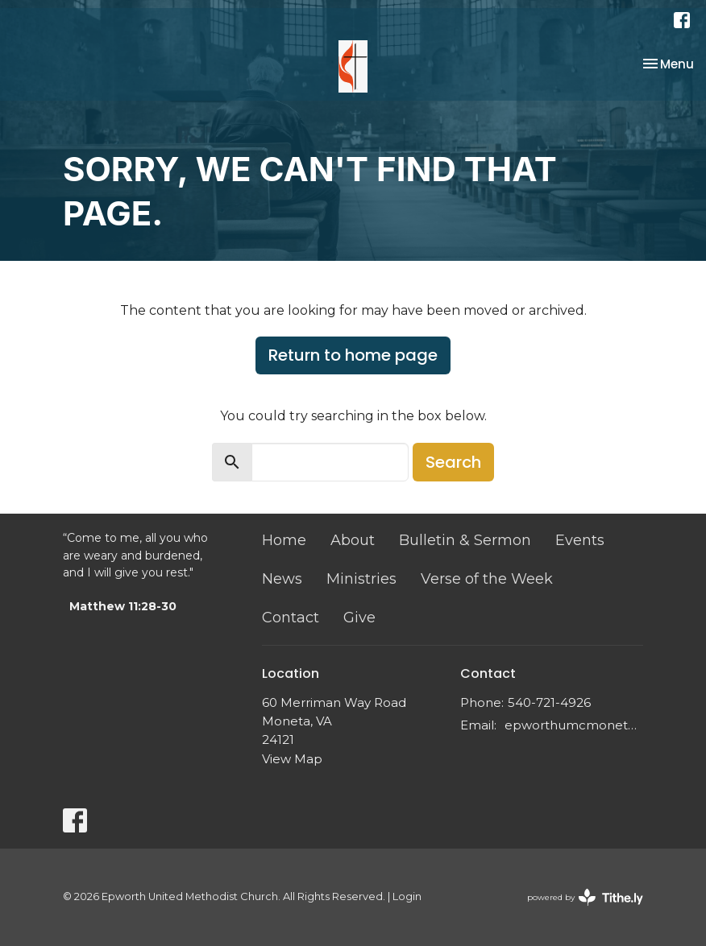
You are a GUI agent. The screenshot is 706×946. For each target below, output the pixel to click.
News (282, 579)
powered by (585, 897)
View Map (292, 758)
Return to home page (353, 355)
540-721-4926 (549, 702)
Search (453, 462)
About (352, 540)
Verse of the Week (487, 579)
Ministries (361, 579)
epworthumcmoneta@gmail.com (574, 725)
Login (407, 896)
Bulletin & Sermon (465, 540)
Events (579, 540)
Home (284, 540)
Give (359, 617)
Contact (290, 617)
